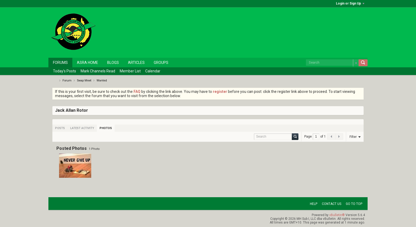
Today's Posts (64, 71)
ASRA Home (87, 62)
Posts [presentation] (60, 128)
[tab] (60, 128)
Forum (67, 80)
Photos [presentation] (105, 128)
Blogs (113, 62)
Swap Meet (84, 80)
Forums (60, 62)
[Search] (332, 62)
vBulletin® (337, 215)
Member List (130, 71)
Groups (161, 62)
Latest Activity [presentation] (82, 128)
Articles (136, 62)
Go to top (354, 204)
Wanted (102, 80)
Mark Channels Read (98, 71)
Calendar (152, 71)
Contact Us (331, 204)
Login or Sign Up (350, 3)
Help (313, 204)
